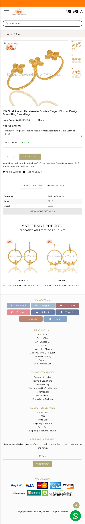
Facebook (19, 305)
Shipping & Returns (42, 423)
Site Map (42, 345)
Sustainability (42, 395)
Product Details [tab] (32, 185)
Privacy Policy (42, 384)
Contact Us (42, 412)
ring (18, 34)
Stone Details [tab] (55, 185)
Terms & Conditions (42, 381)
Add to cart (30, 156)
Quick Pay (42, 427)
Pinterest (18, 312)
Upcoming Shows (43, 349)
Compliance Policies (42, 399)
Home (8, 34)
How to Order (42, 419)
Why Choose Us (42, 342)
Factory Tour (43, 338)
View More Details (42, 211)
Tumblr (67, 312)
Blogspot (30, 319)
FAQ (42, 416)
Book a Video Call (42, 363)
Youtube (67, 305)
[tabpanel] (23, 261)
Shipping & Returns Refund (42, 430)
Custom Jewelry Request (42, 352)
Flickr (55, 319)
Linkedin (43, 312)
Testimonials (42, 392)
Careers (42, 360)
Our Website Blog (42, 356)
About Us (42, 334)
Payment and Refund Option (42, 388)
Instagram (43, 305)
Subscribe (42, 464)
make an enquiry (32, 172)
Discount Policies (42, 377)
